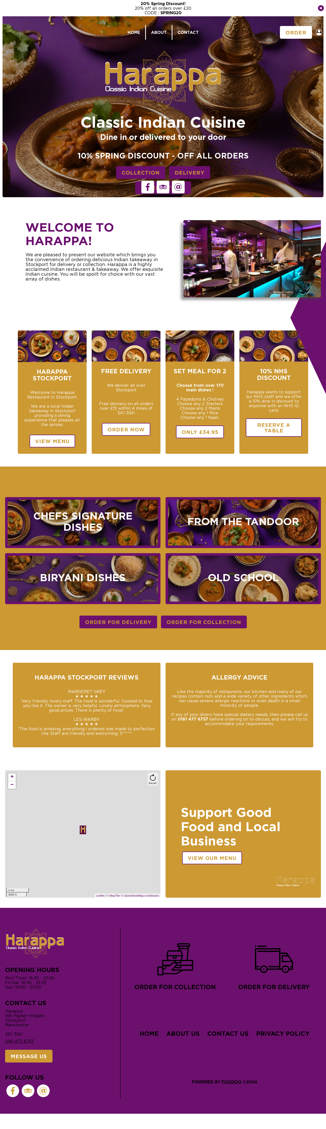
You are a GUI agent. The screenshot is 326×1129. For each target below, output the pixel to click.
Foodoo (231, 1082)
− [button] (12, 785)
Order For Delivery (118, 622)
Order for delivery (274, 965)
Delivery (190, 172)
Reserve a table (273, 427)
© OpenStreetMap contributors (140, 895)
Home (134, 32)
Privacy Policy (282, 1033)
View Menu (52, 441)
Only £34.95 (200, 432)
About (159, 32)
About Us (183, 1033)
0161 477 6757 (19, 1041)
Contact (188, 32)
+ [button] (12, 777)
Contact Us (228, 1033)
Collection (141, 172)
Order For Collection (204, 622)
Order (296, 32)
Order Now (126, 429)
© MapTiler (113, 895)
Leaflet (100, 895)
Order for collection (175, 965)
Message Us (29, 1056)
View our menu (212, 858)
